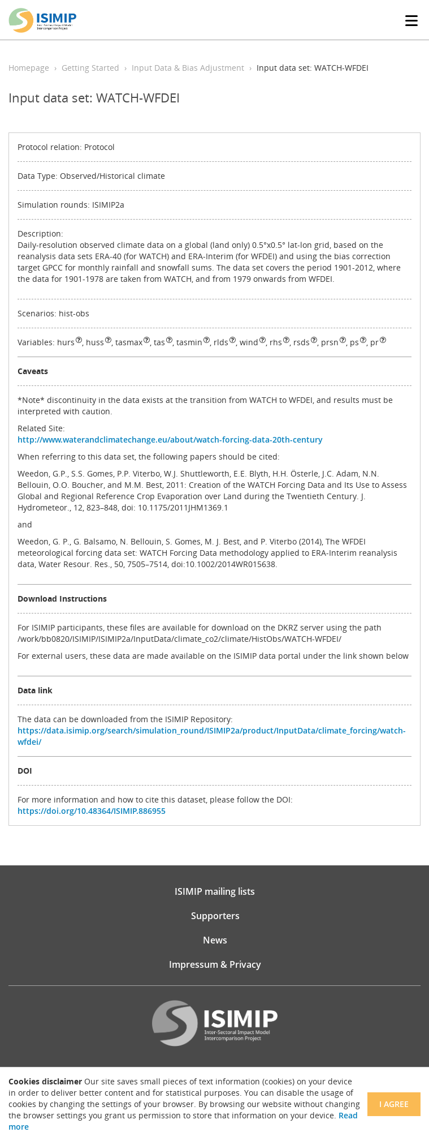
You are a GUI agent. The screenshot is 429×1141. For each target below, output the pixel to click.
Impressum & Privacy (215, 964)
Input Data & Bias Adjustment (188, 67)
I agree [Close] (394, 1104)
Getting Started (90, 67)
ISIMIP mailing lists (215, 891)
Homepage (28, 67)
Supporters (215, 916)
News (215, 940)
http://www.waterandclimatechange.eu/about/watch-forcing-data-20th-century (170, 439)
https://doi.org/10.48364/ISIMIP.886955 (92, 810)
